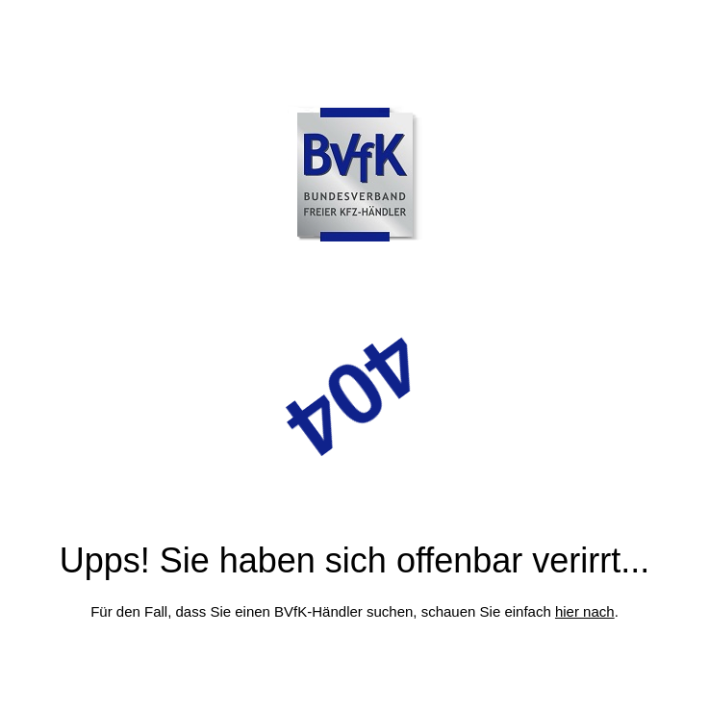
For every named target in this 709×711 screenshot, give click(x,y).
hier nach (585, 611)
